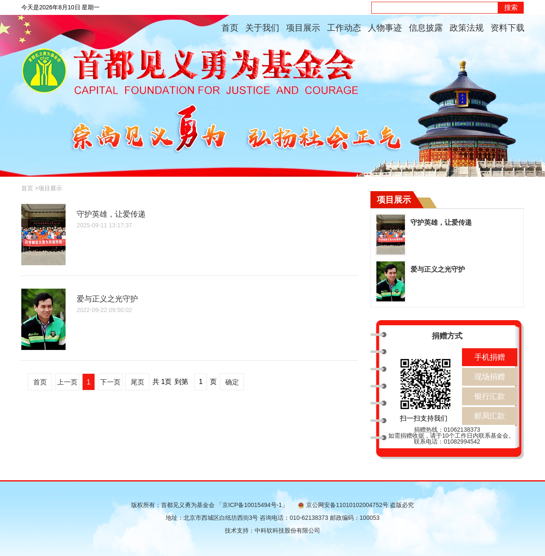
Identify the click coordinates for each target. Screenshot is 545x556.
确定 (232, 382)
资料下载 (507, 27)
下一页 (110, 382)
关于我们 (262, 27)
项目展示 (303, 27)
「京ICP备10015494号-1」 (252, 505)
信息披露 (426, 27)
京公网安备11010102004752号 (343, 505)
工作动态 (344, 27)
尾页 (137, 382)
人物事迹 (385, 27)
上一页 (67, 382)
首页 (229, 27)
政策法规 (467, 27)
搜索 (511, 7)
